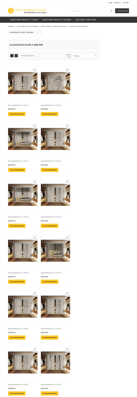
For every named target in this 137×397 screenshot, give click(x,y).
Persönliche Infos (107, 364)
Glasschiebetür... (45, 328)
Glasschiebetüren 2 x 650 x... (50, 92)
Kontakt (125, 3)
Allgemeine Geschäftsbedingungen (82, 370)
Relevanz (114, 46)
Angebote (42, 363)
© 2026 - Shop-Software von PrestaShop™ (23, 393)
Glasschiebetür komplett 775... (81, 328)
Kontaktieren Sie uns (77, 376)
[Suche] (93, 11)
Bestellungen (105, 367)
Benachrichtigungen (108, 377)
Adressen (104, 373)
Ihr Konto (106, 358)
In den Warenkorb (48, 101)
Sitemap (73, 380)
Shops (72, 383)
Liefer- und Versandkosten (79, 363)
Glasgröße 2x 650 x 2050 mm (22, 32)
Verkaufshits (43, 370)
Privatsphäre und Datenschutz (80, 367)
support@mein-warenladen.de (18, 377)
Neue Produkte (44, 367)
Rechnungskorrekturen (109, 370)
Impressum (74, 373)
